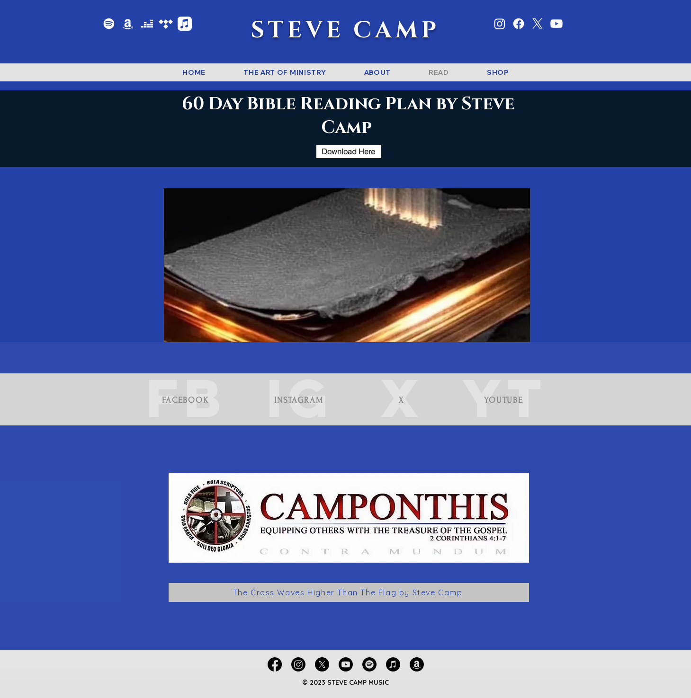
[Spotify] (109, 24)
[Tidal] (166, 24)
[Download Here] (348, 151)
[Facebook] (519, 24)
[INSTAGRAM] (300, 399)
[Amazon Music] (128, 24)
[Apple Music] (185, 24)
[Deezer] (147, 24)
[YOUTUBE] (505, 399)
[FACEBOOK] (186, 399)
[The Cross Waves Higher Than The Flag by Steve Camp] (349, 592)
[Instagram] (500, 24)
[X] (537, 24)
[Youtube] (556, 24)
